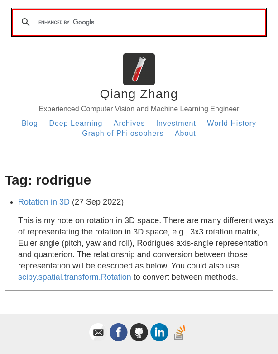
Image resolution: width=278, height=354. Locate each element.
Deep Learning (75, 123)
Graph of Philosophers (122, 133)
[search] (137, 22)
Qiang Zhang (139, 94)
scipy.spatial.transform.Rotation (74, 277)
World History (231, 123)
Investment (176, 123)
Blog (30, 123)
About (185, 133)
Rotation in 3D (44, 201)
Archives (129, 123)
